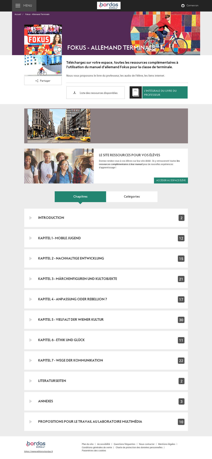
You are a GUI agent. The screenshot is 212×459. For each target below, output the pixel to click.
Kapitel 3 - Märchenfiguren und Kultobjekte (77, 279)
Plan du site (88, 444)
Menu (27, 5)
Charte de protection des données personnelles (139, 447)
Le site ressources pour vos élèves (129, 155)
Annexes (45, 401)
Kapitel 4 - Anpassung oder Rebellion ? (72, 299)
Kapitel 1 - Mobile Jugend (59, 238)
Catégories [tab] (132, 196)
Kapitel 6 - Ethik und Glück (61, 340)
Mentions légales (166, 444)
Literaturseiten (52, 381)
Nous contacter (147, 444)
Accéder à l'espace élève (171, 180)
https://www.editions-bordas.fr (38, 451)
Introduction (51, 218)
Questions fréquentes (124, 444)
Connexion (192, 5)
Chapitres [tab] (80, 196)
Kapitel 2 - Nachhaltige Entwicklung (71, 258)
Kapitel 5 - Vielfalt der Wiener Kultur (71, 320)
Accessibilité (103, 444)
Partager (43, 81)
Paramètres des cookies (94, 450)
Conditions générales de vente (97, 447)
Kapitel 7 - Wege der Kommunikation (70, 360)
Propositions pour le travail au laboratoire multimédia (90, 422)
